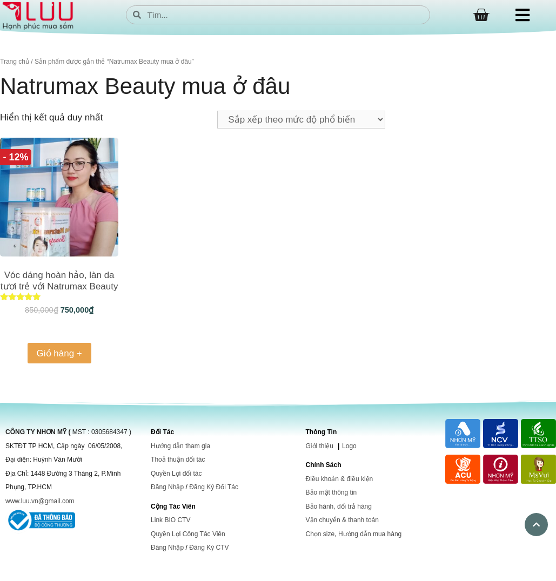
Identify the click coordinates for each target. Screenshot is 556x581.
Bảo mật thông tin (331, 492)
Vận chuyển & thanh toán (342, 520)
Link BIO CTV (170, 520)
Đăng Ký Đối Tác (213, 487)
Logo (349, 446)
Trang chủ (14, 61)
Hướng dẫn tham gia (180, 446)
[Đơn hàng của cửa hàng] (301, 120)
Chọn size (320, 534)
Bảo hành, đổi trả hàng (339, 506)
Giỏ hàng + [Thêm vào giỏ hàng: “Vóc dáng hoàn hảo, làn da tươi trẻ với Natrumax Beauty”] (59, 353)
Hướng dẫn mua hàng (369, 534)
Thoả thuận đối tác (178, 459)
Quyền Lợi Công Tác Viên (188, 534)
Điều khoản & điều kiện (339, 479)
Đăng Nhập (167, 487)
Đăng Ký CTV (209, 547)
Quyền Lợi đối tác (176, 473)
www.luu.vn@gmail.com (40, 501)
